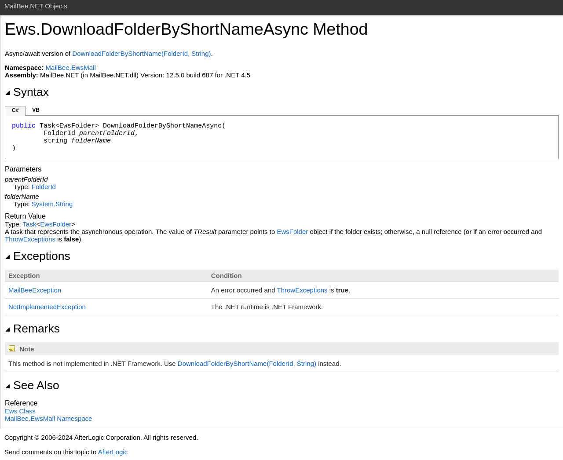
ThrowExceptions (30, 239)
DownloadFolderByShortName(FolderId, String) (141, 53)
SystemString (52, 204)
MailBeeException (34, 290)
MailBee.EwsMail (71, 67)
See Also (32, 385)
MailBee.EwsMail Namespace (48, 418)
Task (30, 224)
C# (15, 110)
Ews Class (20, 411)
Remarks (32, 328)
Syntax (27, 92)
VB (36, 110)
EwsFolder (55, 224)
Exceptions (37, 256)
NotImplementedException (47, 306)
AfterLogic (113, 452)
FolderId (44, 186)
